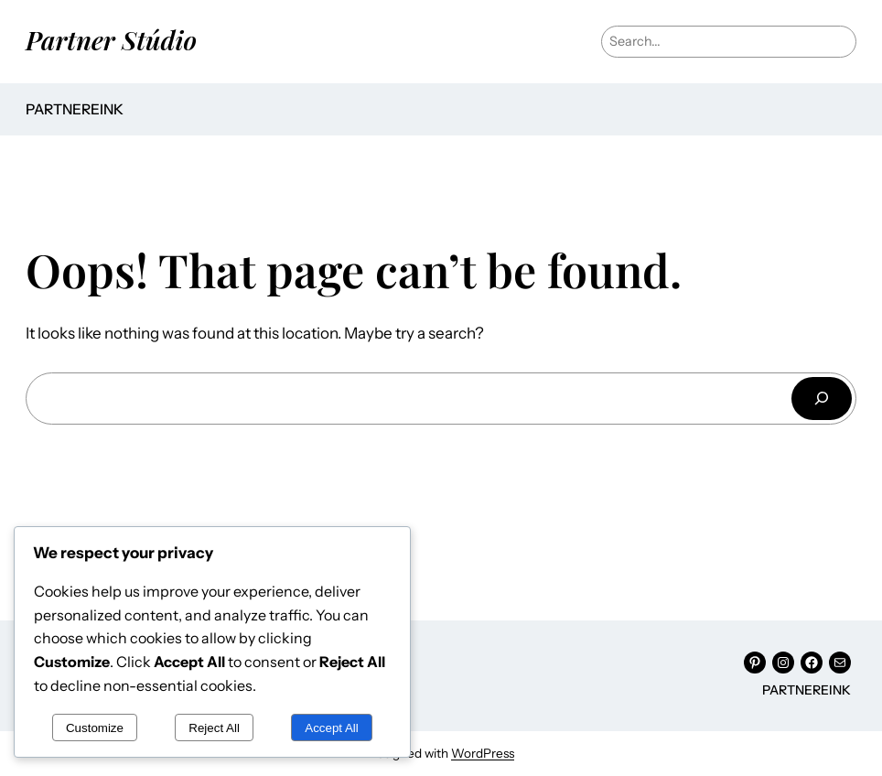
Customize (95, 728)
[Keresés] (821, 398)
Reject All (214, 728)
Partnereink (75, 109)
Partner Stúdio (111, 39)
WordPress (482, 753)
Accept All (332, 728)
